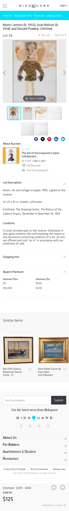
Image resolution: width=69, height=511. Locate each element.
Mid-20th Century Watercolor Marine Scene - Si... (12, 372)
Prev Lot (44, 35)
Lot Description (12, 182)
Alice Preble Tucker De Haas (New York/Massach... (49, 372)
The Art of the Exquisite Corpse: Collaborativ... (41, 154)
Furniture (39, 15)
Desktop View (59, 469)
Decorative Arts (23, 15)
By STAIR (26, 161)
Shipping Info (11, 257)
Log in (63, 5)
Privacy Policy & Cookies (14, 469)
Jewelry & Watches (57, 15)
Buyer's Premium (13, 272)
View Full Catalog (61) (34, 170)
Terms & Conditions (39, 469)
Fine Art (7, 15)
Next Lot (60, 35)
